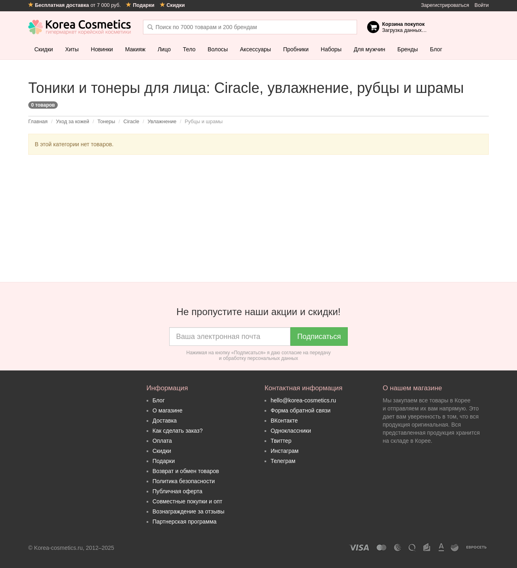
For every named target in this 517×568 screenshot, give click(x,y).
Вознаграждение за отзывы (189, 511)
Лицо (164, 49)
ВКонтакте (284, 420)
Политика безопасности (184, 481)
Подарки (164, 461)
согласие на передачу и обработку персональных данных (275, 355)
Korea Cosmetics (79, 27)
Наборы (331, 49)
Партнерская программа (185, 521)
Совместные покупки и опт (188, 501)
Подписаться (319, 336)
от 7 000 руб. (75, 5)
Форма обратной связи (300, 410)
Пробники (296, 49)
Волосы (218, 49)
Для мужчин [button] (369, 49)
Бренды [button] (407, 49)
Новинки (102, 49)
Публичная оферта (178, 491)
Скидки (43, 49)
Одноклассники (291, 430)
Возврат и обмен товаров (186, 471)
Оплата (162, 441)
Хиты (72, 49)
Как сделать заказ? (178, 430)
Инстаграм (284, 451)
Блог (436, 49)
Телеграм (283, 461)
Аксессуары (255, 49)
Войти (482, 5)
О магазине (168, 410)
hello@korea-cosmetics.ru (303, 400)
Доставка (165, 420)
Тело (189, 49)
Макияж (135, 49)
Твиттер (281, 441)
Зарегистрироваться (445, 5)
